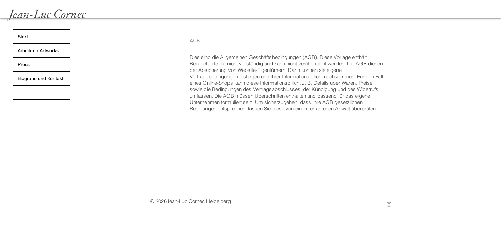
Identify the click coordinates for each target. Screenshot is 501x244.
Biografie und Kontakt (40, 78)
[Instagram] (389, 204)
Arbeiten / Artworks (38, 50)
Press (24, 64)
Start (23, 36)
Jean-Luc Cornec (47, 13)
